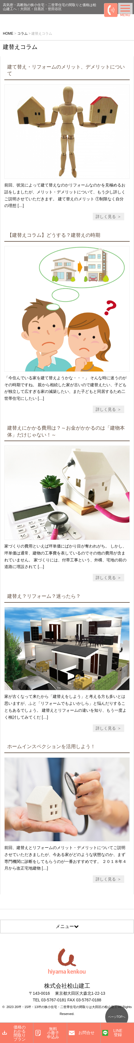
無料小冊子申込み (53, 1033)
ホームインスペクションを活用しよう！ (51, 746)
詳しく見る (106, 216)
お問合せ (86, 1032)
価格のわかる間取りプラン (20, 1033)
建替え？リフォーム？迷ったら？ (44, 596)
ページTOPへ (116, 1016)
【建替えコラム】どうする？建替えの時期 (53, 235)
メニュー (67, 926)
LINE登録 (117, 1032)
